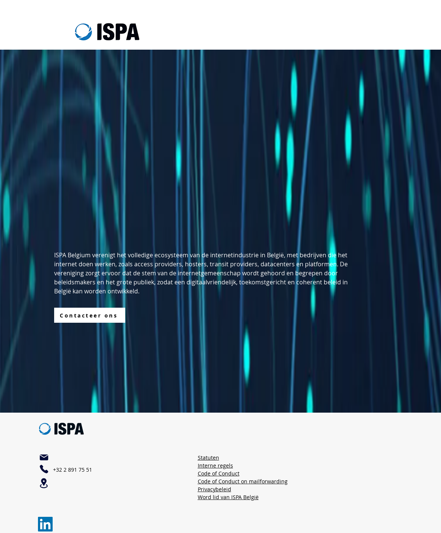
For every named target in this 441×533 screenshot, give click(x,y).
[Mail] (44, 457)
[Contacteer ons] (89, 315)
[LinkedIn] (45, 524)
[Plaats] (44, 483)
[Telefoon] (44, 469)
